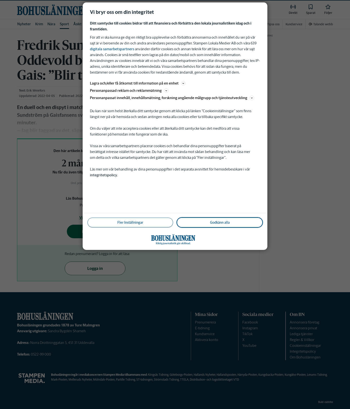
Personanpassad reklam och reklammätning (129, 90)
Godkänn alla (220, 222)
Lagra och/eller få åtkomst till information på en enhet (137, 83)
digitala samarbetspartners (112, 49)
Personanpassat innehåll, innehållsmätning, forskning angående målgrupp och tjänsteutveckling (172, 97)
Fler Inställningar (130, 222)
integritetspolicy (103, 175)
